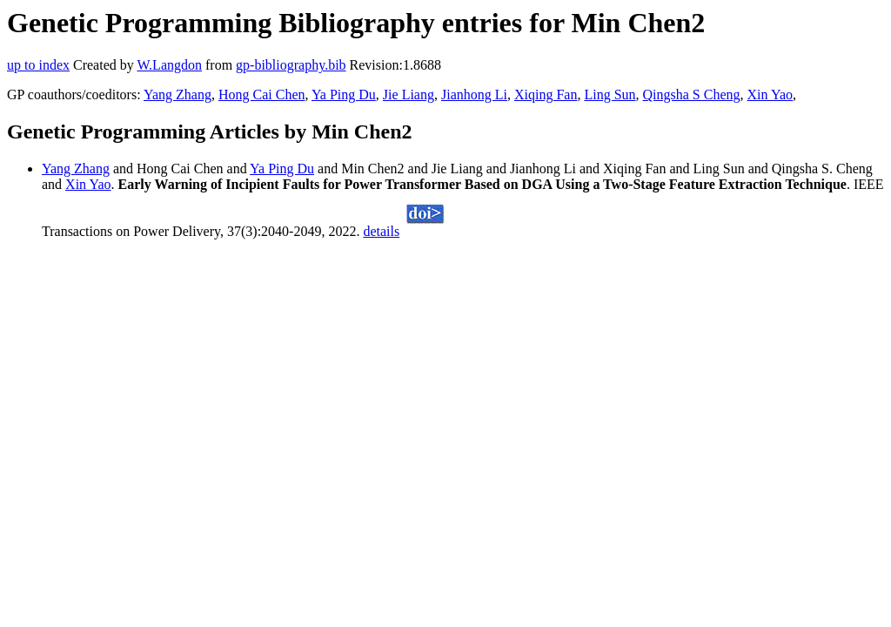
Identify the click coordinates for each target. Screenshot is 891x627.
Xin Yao (770, 94)
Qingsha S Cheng (691, 94)
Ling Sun (609, 94)
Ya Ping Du (344, 94)
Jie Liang (408, 94)
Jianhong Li (474, 94)
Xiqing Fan (545, 94)
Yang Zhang (177, 94)
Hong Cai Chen (261, 94)
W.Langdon (169, 64)
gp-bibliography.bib (291, 64)
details (381, 231)
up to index (38, 64)
